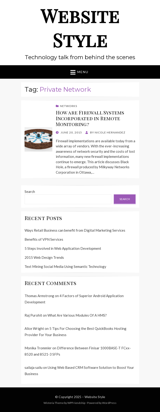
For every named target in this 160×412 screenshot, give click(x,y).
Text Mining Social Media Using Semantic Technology (65, 266)
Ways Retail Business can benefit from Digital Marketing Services (75, 230)
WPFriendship (76, 403)
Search (30, 191)
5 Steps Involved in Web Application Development (63, 248)
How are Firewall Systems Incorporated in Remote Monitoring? (90, 118)
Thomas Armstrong (39, 296)
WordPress (109, 403)
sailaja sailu (33, 367)
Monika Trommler (38, 348)
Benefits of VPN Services (44, 239)
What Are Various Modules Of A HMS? (77, 315)
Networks (68, 106)
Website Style (80, 27)
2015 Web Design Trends (44, 257)
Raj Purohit (33, 315)
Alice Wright (34, 328)
